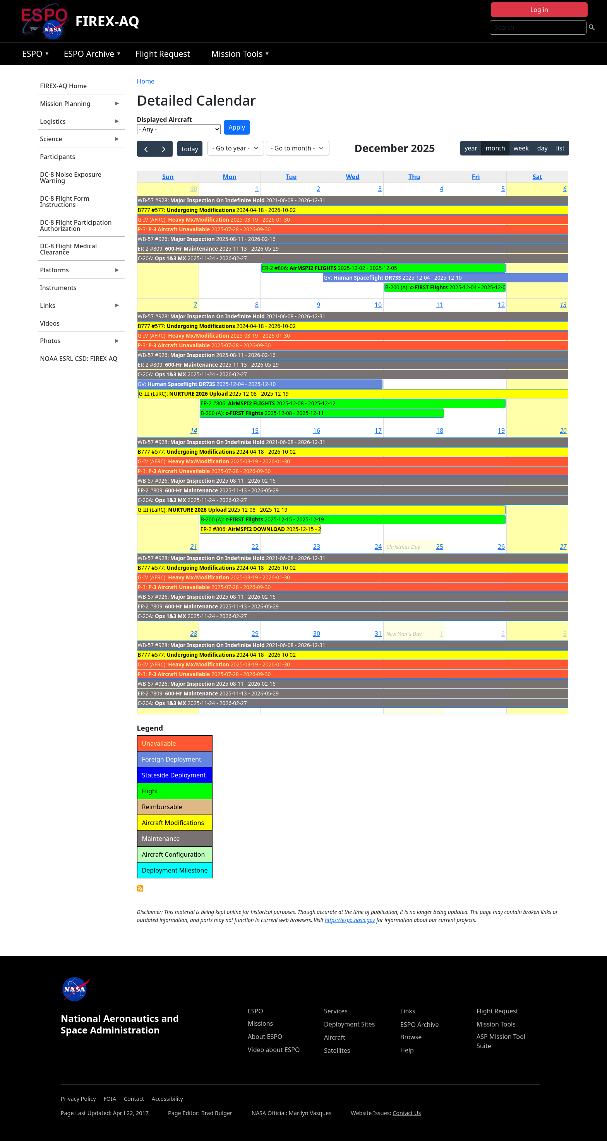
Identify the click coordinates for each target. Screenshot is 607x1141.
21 (193, 546)
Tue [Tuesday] (291, 177)
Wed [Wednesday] (353, 177)
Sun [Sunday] (168, 177)
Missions (260, 1023)
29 (255, 633)
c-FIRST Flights (429, 287)
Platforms (79, 272)
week (521, 148)
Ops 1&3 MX (170, 258)
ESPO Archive (91, 55)
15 (255, 430)
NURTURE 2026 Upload (198, 393)
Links (79, 307)
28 (193, 633)
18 (439, 430)
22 (255, 546)
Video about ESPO (274, 1049)
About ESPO (265, 1036)
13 (563, 305)
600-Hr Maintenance (191, 248)
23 (316, 546)
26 (501, 546)
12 (501, 305)
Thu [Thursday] (414, 177)
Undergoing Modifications (201, 210)
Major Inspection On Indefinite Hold (217, 200)
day (542, 148)
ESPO (34, 55)
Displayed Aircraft (164, 119)
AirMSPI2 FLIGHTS (313, 268)
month (495, 148)
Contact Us (407, 1113)
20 (563, 430)
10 (378, 305)
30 (193, 188)
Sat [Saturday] (537, 177)
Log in (539, 9)
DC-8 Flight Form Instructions (64, 201)
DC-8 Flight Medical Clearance (68, 249)
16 (316, 430)
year (471, 148)
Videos (50, 323)
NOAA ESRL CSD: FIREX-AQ (78, 358)
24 (378, 546)
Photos (79, 342)
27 (563, 546)
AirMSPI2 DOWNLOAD (256, 529)
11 (439, 305)
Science (79, 141)
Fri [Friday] (476, 177)
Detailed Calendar (140, 888)
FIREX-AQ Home (63, 86)
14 (193, 430)
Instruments (58, 288)
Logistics (79, 123)
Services (336, 1011)
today (190, 149)
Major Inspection (192, 239)
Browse (411, 1037)
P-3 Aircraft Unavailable (179, 229)
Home (146, 81)
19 (501, 430)
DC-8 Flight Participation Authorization (75, 225)
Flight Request (162, 53)
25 (439, 546)
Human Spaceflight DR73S (367, 277)
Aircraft (334, 1037)
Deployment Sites (349, 1024)
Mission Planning (79, 105)
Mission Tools (238, 55)
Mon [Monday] (230, 177)
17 (378, 430)
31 (378, 633)
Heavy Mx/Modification (198, 219)
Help (407, 1050)
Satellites (337, 1050)
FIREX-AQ (107, 21)
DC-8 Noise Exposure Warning (70, 177)
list (560, 148)
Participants (57, 156)
